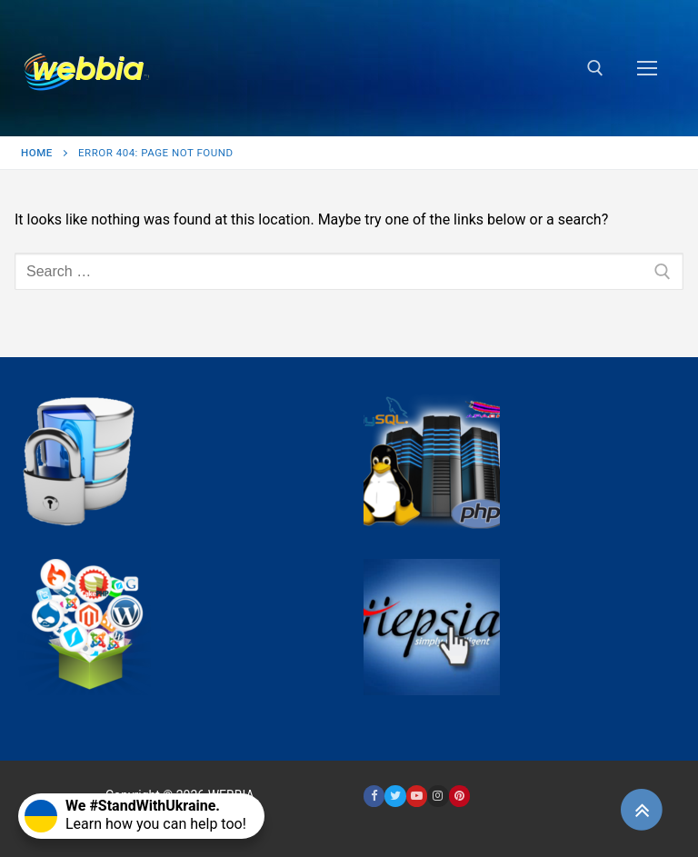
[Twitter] (394, 795)
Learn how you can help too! (135, 814)
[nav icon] (647, 68)
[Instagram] (437, 795)
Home (37, 152)
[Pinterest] (459, 795)
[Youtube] (416, 795)
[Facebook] (374, 795)
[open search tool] (595, 68)
